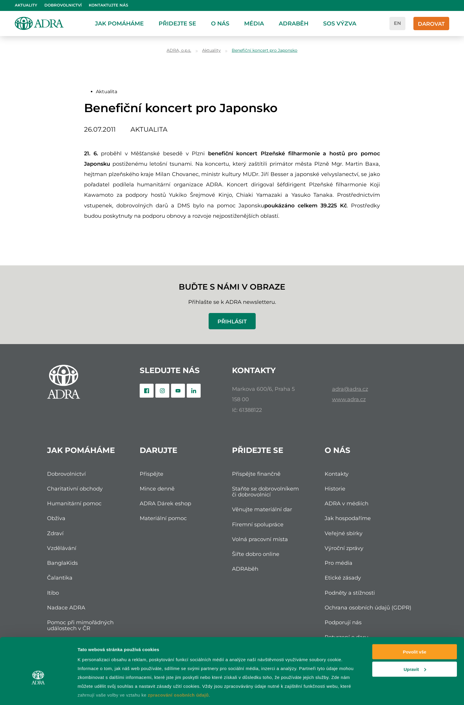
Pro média (338, 563)
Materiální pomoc (163, 518)
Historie (335, 488)
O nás (220, 23)
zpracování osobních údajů (178, 664)
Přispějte (151, 474)
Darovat (431, 24)
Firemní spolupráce (257, 524)
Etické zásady (343, 578)
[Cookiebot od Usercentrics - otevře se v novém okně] (38, 693)
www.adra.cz (349, 399)
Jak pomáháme (119, 23)
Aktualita (106, 91)
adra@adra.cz (350, 389)
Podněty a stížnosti (350, 593)
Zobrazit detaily (94, 693)
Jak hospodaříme (348, 518)
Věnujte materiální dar (262, 509)
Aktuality (26, 5)
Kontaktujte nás (108, 5)
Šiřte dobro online (255, 554)
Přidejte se (177, 23)
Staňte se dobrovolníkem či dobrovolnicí (265, 491)
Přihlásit (232, 321)
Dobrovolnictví (63, 5)
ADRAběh (293, 23)
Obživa (56, 518)
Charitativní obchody (75, 488)
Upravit (415, 638)
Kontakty (337, 474)
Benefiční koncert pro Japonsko (264, 50)
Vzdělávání (61, 548)
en (397, 23)
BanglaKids (62, 563)
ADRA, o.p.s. (179, 50)
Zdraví (55, 533)
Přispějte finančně (256, 474)
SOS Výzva (339, 23)
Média (254, 23)
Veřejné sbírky (343, 533)
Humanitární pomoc (74, 503)
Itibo (53, 593)
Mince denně (157, 488)
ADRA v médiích (346, 503)
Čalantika (59, 578)
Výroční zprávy (344, 548)
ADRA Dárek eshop (165, 503)
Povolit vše (414, 621)
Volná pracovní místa (260, 539)
